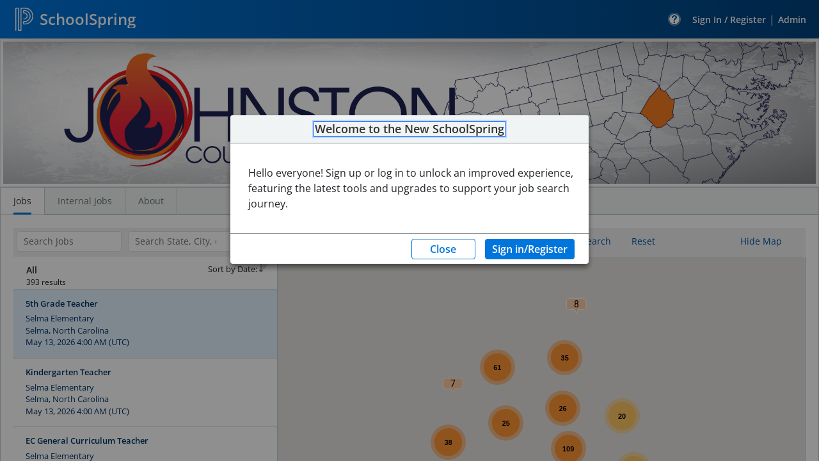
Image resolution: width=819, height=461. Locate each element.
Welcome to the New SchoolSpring (409, 129)
